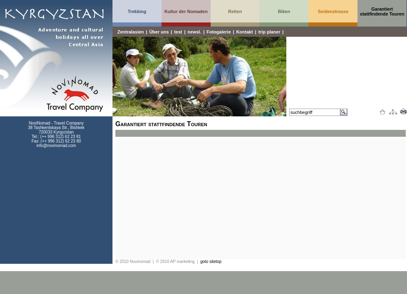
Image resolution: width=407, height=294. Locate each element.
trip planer (269, 31)
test (178, 31)
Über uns (159, 31)
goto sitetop (211, 261)
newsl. (194, 31)
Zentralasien (130, 31)
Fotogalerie (219, 31)
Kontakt (244, 31)
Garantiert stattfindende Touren (382, 11)
